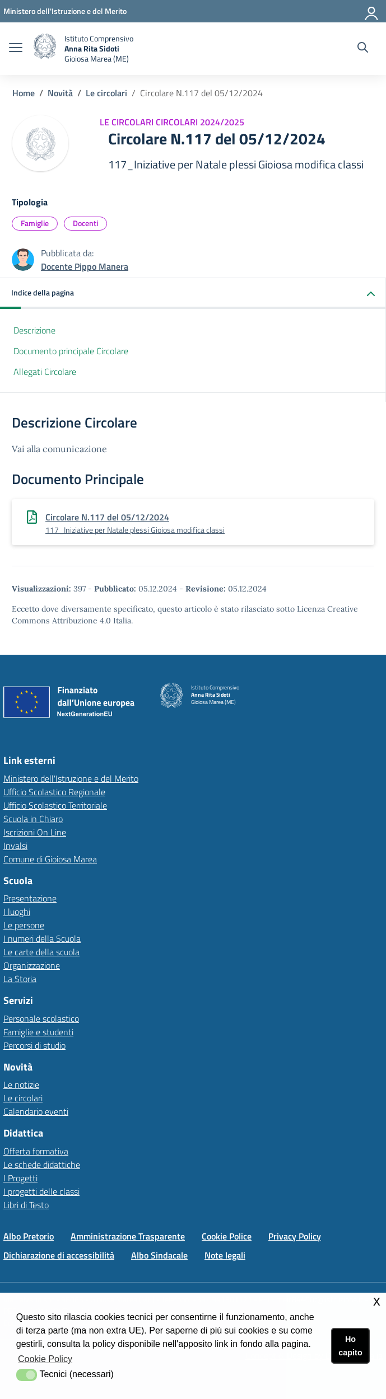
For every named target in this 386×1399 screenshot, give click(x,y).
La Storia (19, 978)
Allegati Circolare (44, 371)
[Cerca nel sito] (362, 48)
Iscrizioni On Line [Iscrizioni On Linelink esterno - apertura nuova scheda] (34, 832)
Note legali (224, 1255)
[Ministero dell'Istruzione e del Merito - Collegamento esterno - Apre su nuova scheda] (65, 11)
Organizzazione (31, 965)
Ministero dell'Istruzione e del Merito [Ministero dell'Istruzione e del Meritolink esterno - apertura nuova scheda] (70, 778)
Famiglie (35, 223)
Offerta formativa (35, 1151)
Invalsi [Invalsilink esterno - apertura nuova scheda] (15, 845)
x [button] (376, 1300)
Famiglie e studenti (38, 1032)
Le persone (23, 925)
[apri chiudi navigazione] (15, 48)
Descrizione (34, 330)
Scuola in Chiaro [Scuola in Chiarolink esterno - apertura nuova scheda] (33, 818)
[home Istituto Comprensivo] (83, 49)
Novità (60, 93)
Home (23, 93)
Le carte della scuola (41, 952)
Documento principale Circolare (70, 351)
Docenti (85, 223)
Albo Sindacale (159, 1255)
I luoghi (16, 911)
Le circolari (106, 93)
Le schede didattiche (41, 1164)
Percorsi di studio (34, 1045)
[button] (193, 293)
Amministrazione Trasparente (128, 1236)
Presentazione (30, 898)
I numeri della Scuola (42, 938)
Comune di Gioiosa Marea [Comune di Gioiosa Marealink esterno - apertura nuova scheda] (50, 859)
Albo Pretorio (28, 1236)
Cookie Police (227, 1236)
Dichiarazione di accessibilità (58, 1255)
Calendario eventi (35, 1111)
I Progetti (20, 1178)
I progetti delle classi (41, 1191)
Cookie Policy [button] (45, 1359)
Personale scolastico (41, 1018)
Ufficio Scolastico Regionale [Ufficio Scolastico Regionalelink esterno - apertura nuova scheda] (54, 792)
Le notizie (21, 1084)
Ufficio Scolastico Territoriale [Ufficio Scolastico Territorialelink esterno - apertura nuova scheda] (55, 805)
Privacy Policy (294, 1236)
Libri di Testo (26, 1205)
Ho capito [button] (350, 1346)
